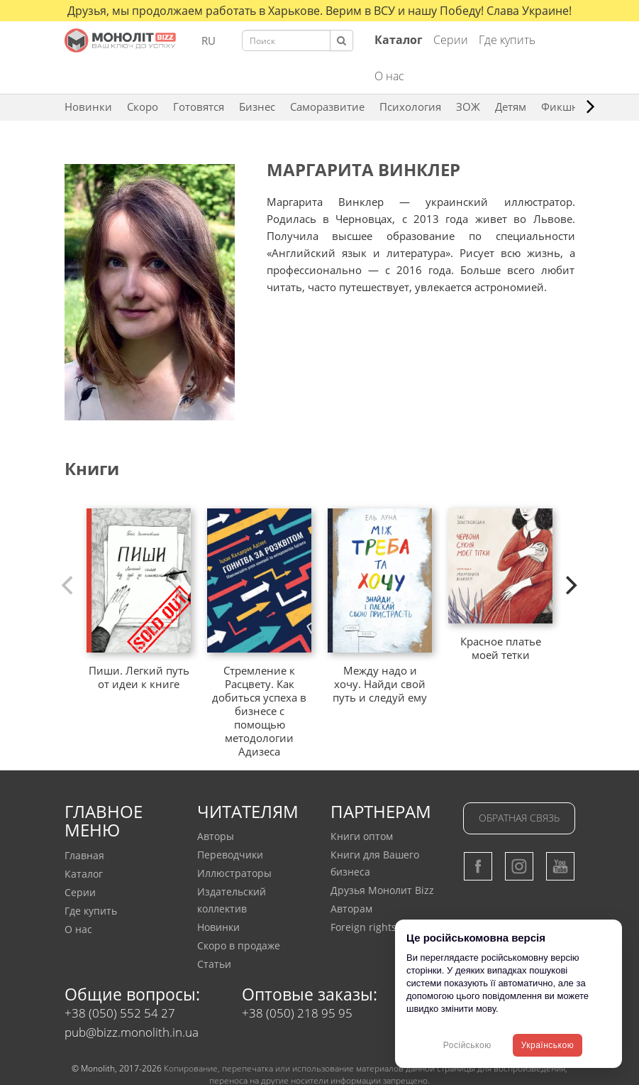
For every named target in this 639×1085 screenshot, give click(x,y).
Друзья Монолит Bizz (382, 890)
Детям (510, 106)
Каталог (84, 873)
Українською (547, 1045)
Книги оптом (361, 836)
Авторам (351, 908)
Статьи (214, 964)
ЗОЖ (468, 106)
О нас (389, 76)
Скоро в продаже (238, 945)
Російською (467, 1045)
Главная (84, 855)
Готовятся (198, 106)
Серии (450, 40)
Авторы (215, 836)
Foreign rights (363, 927)
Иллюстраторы (234, 873)
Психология (410, 106)
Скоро (142, 106)
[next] (570, 585)
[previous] (69, 585)
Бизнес (257, 106)
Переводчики (230, 854)
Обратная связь (519, 817)
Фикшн (560, 106)
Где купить (507, 40)
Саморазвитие (327, 106)
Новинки (88, 106)
